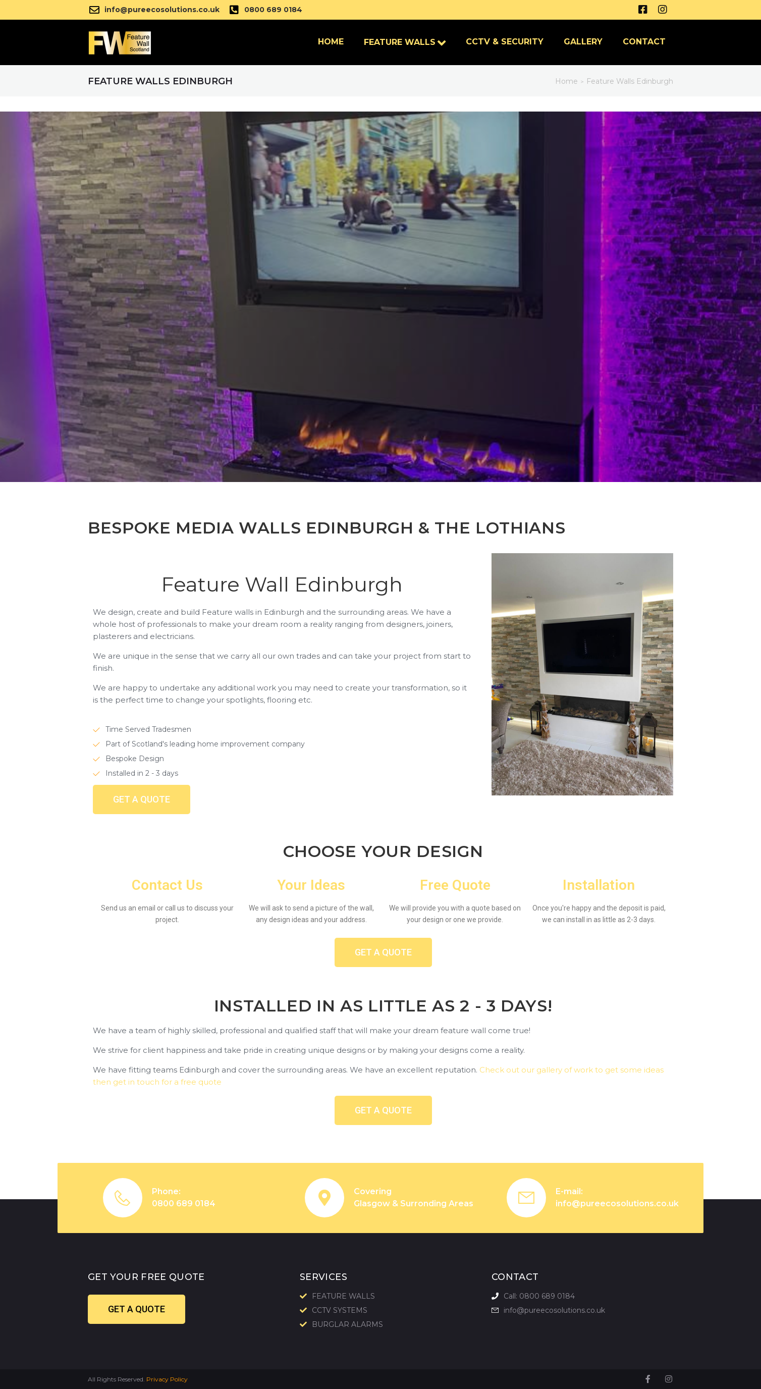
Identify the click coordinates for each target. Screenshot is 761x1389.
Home (566, 81)
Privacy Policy (167, 1379)
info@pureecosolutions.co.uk (617, 1203)
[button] (141, 799)
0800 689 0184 (183, 1203)
